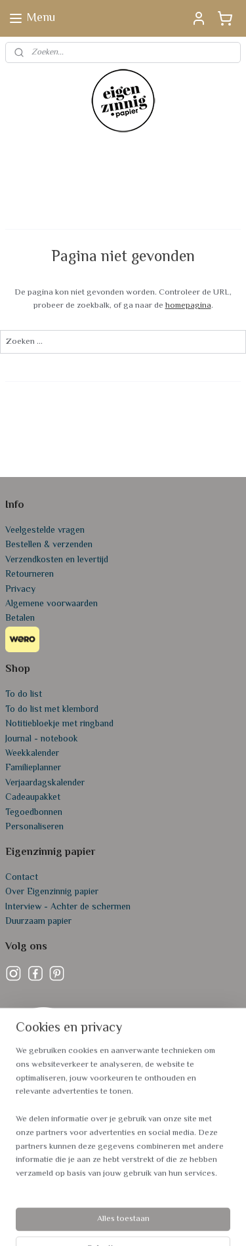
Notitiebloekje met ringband (59, 724)
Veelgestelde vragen (45, 531)
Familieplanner (33, 768)
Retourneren (29, 575)
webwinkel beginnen (197, 1200)
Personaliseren (34, 827)
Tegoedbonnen (33, 813)
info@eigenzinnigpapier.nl (54, 1149)
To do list (23, 695)
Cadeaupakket (32, 798)
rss (156, 1200)
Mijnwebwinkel (141, 1222)
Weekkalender (32, 754)
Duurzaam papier (38, 922)
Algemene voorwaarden (51, 604)
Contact (21, 878)
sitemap (134, 1200)
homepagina (188, 305)
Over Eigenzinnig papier (51, 892)
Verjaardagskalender (45, 783)
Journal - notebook (41, 739)
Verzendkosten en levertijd (56, 560)
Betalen (20, 619)
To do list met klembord (51, 710)
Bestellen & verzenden (48, 545)
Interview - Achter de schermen (68, 907)
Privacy (20, 590)
